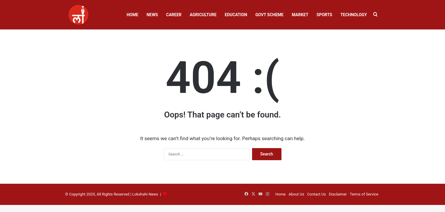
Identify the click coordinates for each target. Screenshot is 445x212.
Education (236, 14)
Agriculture (203, 14)
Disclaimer (338, 194)
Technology (353, 14)
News (152, 14)
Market (300, 14)
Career (173, 14)
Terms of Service (364, 194)
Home (132, 14)
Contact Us (316, 194)
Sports (324, 14)
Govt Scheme (269, 14)
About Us (296, 194)
